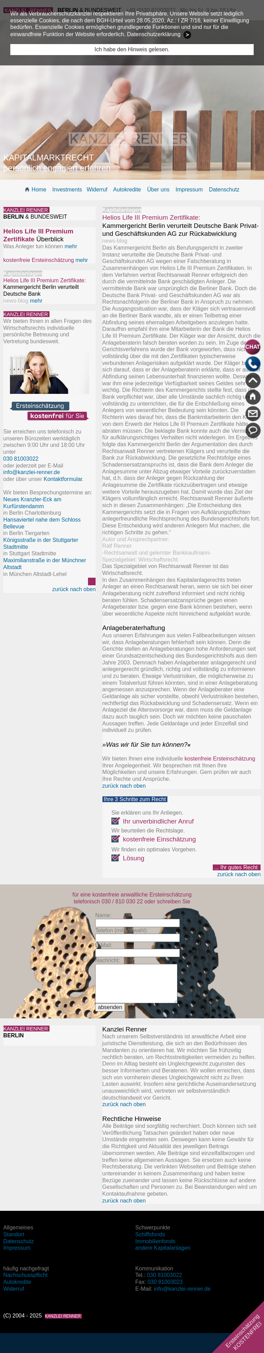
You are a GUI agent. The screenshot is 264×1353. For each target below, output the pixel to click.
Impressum (189, 189)
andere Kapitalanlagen (162, 1248)
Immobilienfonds (155, 1241)
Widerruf (97, 189)
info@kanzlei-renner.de (31, 472)
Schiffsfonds (150, 1234)
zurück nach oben (74, 589)
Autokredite (127, 189)
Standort (13, 1234)
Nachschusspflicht (25, 1275)
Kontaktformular (63, 479)
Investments (67, 189)
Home (39, 189)
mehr (71, 246)
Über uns (158, 189)
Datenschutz (224, 189)
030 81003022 (164, 1275)
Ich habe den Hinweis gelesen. (132, 49)
